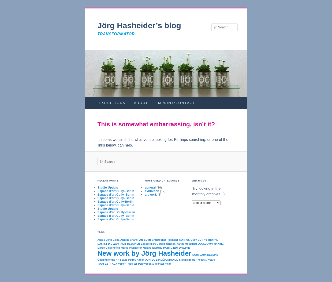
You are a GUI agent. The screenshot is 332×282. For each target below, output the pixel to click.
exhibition (152, 191)
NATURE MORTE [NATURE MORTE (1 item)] (162, 247)
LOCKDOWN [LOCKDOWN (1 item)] (205, 243)
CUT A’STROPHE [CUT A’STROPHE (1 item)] (208, 239)
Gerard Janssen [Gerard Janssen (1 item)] (166, 243)
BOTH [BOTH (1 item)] (147, 239)
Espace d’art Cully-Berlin (115, 201)
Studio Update (107, 187)
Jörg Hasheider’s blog (139, 25)
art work (151, 194)
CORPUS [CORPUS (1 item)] (184, 239)
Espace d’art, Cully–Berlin (116, 212)
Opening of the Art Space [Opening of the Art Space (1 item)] (112, 259)
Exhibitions (112, 102)
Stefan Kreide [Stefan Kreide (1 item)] (187, 259)
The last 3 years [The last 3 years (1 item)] (205, 259)
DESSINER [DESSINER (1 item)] (133, 243)
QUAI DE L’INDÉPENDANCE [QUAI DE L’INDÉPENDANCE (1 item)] (161, 259)
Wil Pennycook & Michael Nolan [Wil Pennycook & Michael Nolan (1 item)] (153, 263)
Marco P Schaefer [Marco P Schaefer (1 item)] (131, 247)
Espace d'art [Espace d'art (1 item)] (148, 243)
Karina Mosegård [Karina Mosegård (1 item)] (186, 243)
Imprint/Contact (176, 102)
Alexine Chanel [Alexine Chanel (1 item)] (129, 239)
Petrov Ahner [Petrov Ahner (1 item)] (136, 259)
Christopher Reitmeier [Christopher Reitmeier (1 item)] (165, 239)
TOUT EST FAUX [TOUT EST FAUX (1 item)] (107, 263)
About (141, 102)
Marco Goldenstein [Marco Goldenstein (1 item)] (108, 247)
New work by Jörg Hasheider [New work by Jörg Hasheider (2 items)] (144, 253)
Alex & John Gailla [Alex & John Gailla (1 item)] (108, 239)
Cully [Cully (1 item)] (194, 239)
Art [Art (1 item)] (141, 239)
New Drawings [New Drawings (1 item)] (181, 247)
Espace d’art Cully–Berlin (115, 191)
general (150, 187)
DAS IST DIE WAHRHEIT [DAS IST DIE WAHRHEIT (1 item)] (111, 243)
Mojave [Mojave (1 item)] (147, 247)
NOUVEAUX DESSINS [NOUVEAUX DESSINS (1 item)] (205, 254)
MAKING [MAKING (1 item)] (219, 243)
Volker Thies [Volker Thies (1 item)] (125, 263)
